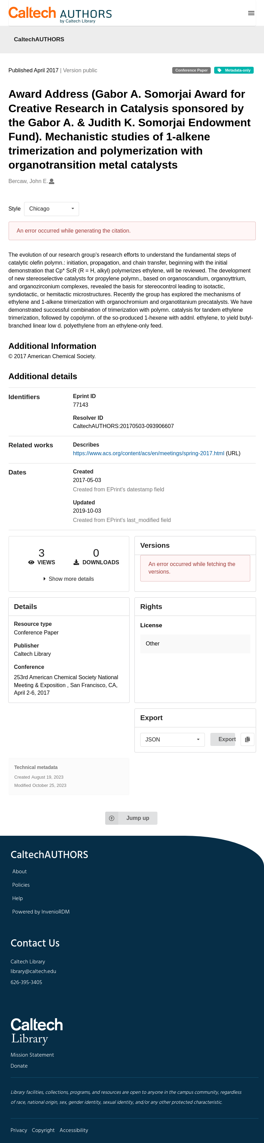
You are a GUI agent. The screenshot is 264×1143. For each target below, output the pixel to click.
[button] (195, 643)
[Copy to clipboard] (248, 739)
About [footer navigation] (19, 871)
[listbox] (51, 209)
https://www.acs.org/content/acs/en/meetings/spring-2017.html (149, 453)
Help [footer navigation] (17, 898)
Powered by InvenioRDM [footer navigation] (41, 912)
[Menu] (251, 13)
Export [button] (227, 739)
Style (15, 209)
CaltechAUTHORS (39, 39)
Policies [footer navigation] (21, 885)
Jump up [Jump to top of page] (127, 818)
